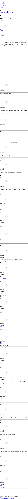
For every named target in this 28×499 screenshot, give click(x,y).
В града (3, 3)
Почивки (1, 9)
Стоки (3, 2)
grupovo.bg (4, 112)
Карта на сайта (4, 498)
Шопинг (1, 126)
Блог (3, 4)
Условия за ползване (8, 498)
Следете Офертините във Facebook (4, 497)
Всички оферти (2, 11)
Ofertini (1, 7)
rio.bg (3, 32)
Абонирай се (1, 30)
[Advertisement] (5, 58)
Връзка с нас (4, 5)
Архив (1, 498)
